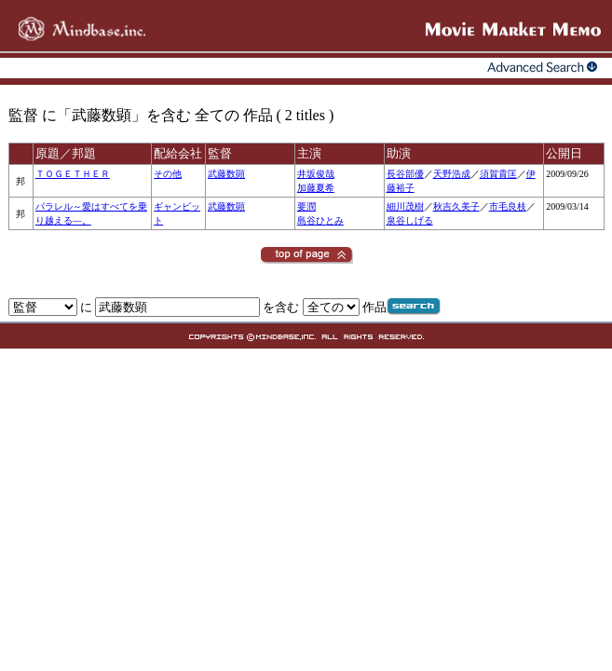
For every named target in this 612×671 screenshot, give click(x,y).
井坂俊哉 (315, 174)
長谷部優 (405, 174)
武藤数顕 (226, 174)
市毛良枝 (507, 206)
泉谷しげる (410, 220)
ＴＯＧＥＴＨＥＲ (72, 174)
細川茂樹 (405, 206)
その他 (168, 174)
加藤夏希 (315, 188)
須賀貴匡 (498, 174)
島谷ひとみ (320, 220)
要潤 (306, 206)
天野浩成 (451, 174)
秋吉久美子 (456, 206)
